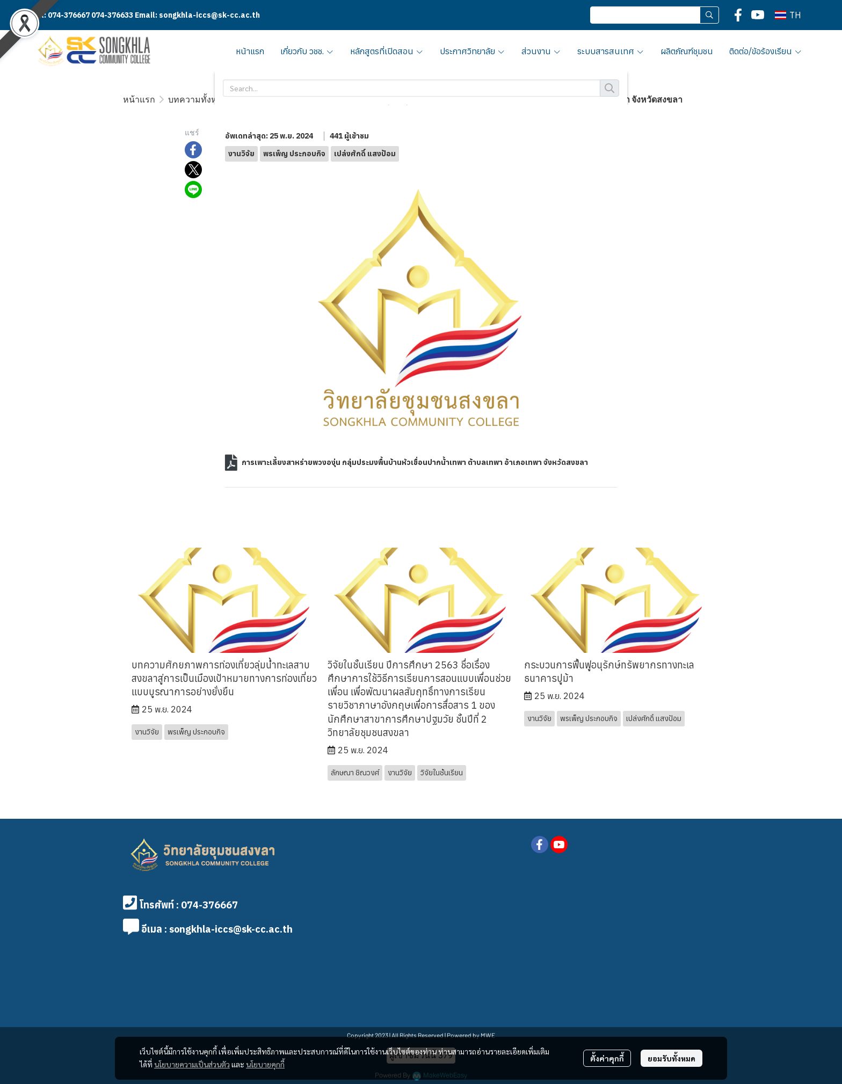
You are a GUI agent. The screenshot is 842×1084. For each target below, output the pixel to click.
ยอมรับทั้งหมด (671, 1058)
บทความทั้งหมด (198, 99)
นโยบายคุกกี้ (265, 1064)
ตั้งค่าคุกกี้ (607, 1058)
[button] (654, 15)
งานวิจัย (256, 99)
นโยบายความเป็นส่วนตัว (192, 1064)
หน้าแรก (139, 99)
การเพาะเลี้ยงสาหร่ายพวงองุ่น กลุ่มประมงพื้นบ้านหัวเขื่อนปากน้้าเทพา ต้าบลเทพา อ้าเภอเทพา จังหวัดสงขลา (415, 462)
